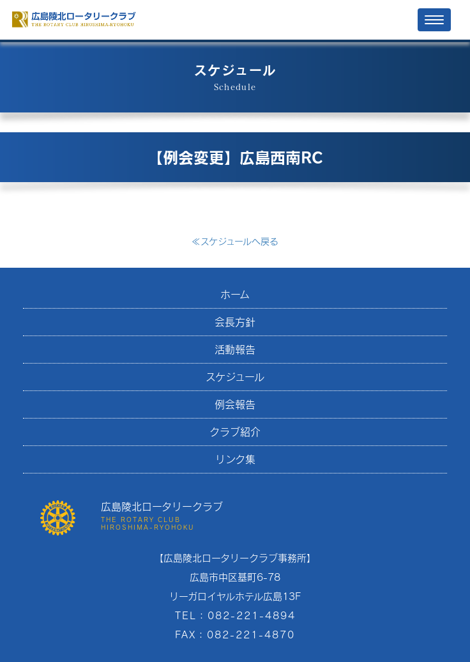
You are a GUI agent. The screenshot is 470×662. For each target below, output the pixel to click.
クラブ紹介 (235, 432)
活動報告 (235, 349)
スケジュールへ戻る (235, 241)
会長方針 (235, 322)
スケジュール (235, 377)
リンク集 (235, 459)
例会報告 (235, 404)
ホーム (235, 294)
